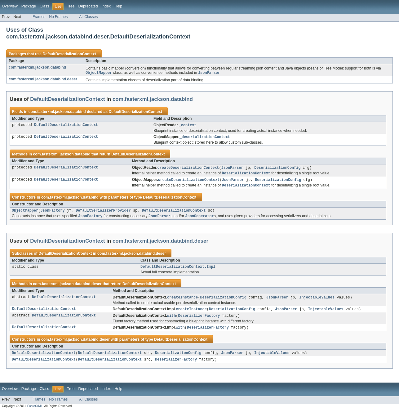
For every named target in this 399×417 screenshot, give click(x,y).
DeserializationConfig (277, 168)
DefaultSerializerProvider (103, 213)
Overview (10, 6)
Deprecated (88, 6)
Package (28, 6)
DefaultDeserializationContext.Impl (177, 270)
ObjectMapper (25, 213)
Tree (71, 6)
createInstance (182, 301)
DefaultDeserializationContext (69, 54)
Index (106, 6)
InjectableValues (317, 301)
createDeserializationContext (188, 168)
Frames (39, 17)
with (171, 320)
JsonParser (232, 168)
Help (118, 6)
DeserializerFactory (199, 320)
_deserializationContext (205, 137)
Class (44, 6)
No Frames (58, 17)
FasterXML (35, 411)
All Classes (88, 17)
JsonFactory (52, 213)
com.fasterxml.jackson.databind (37, 67)
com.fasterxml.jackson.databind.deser (43, 79)
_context (188, 125)
